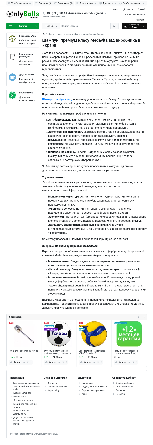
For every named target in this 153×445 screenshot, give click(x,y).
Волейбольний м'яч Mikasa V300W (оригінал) (92, 352)
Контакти (140, 20)
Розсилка (121, 394)
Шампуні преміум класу (57, 99)
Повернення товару (57, 386)
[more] (31, 362)
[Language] (19, 3)
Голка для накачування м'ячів (23, 351)
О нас (116, 9)
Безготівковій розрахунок (26, 55)
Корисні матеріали (22, 393)
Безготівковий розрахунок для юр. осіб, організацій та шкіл (26, 386)
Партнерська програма (93, 390)
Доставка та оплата (23, 400)
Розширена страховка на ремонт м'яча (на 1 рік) (126, 352)
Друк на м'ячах (26, 74)
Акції (84, 394)
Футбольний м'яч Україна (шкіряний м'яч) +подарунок (57, 352)
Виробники (87, 383)
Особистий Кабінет (125, 383)
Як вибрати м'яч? (27, 36)
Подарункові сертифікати (94, 386)
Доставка (128, 9)
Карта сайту (53, 390)
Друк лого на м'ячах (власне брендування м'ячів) (23, 420)
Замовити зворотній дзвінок (54, 17)
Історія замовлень (125, 386)
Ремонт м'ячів (26, 93)
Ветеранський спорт (135, 14)
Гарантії (141, 9)
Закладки (121, 390)
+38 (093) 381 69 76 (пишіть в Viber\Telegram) (75, 13)
